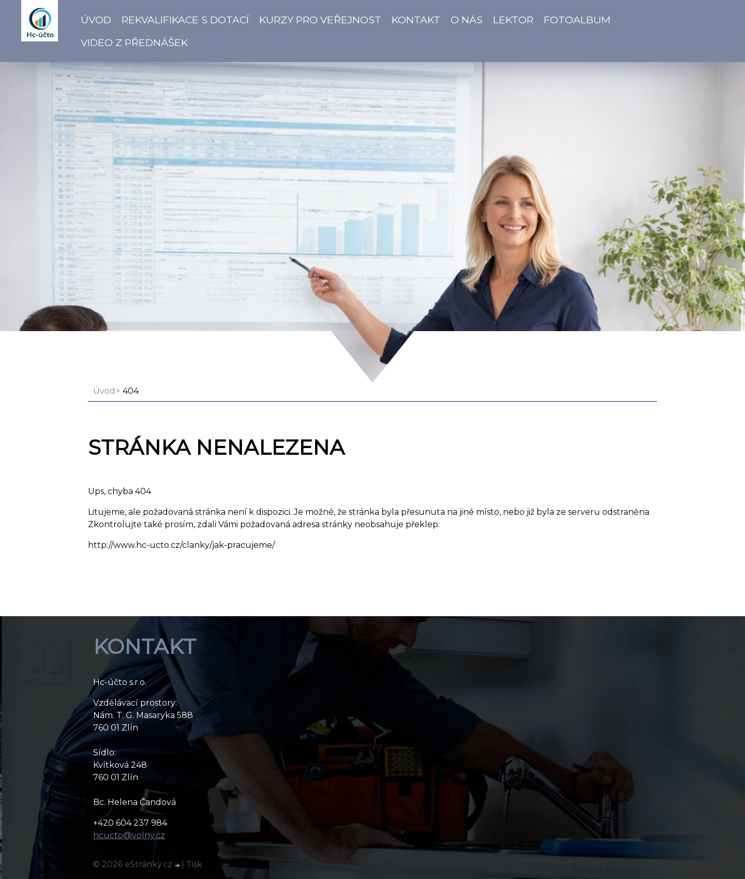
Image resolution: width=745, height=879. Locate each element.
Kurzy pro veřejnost (320, 19)
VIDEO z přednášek (134, 42)
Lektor (513, 19)
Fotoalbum (577, 19)
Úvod (96, 19)
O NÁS (467, 19)
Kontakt (416, 19)
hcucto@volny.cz (129, 835)
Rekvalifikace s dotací (185, 19)
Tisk (194, 864)
